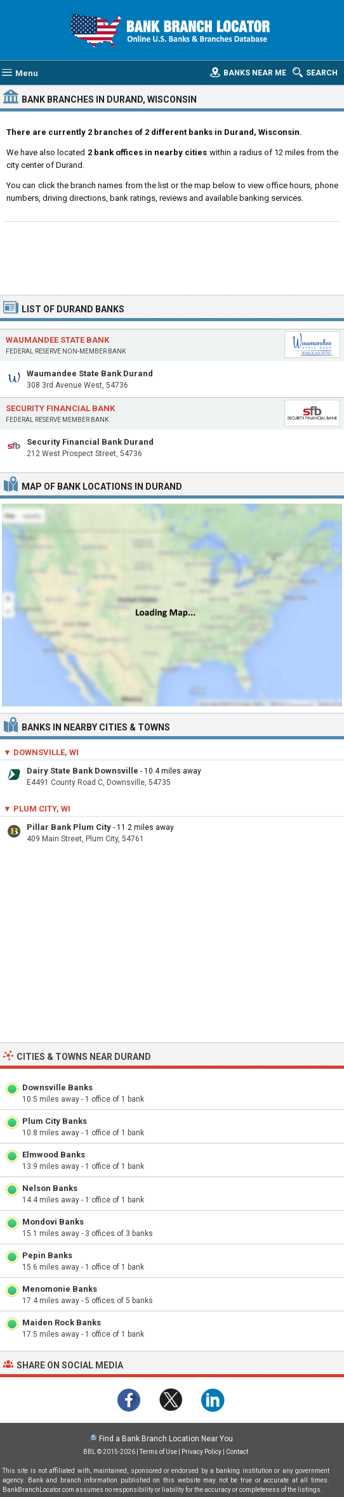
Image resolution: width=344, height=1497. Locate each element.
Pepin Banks (47, 1255)
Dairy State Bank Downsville (82, 770)
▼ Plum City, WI (36, 808)
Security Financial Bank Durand (90, 442)
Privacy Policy (202, 1451)
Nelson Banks (49, 1188)
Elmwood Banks (53, 1154)
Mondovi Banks (53, 1221)
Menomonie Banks (59, 1289)
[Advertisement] (171, 256)
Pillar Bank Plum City (69, 827)
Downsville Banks (57, 1087)
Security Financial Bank (60, 408)
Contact (237, 1451)
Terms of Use (158, 1451)
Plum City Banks (54, 1121)
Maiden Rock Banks (61, 1322)
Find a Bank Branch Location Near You (166, 1438)
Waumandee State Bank (57, 340)
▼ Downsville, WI (41, 752)
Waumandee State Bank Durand (90, 373)
